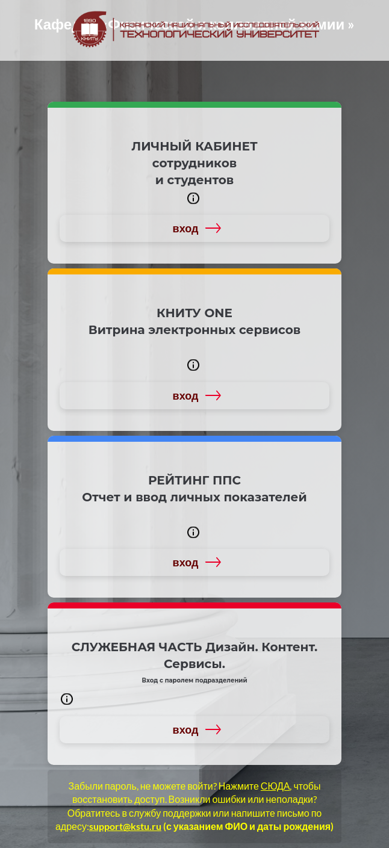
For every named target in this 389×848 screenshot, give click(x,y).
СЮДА (275, 785)
